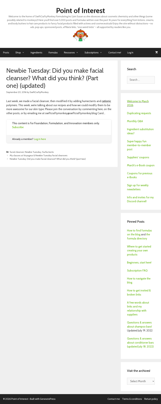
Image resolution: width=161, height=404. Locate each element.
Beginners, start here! (139, 262)
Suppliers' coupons (138, 157)
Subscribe (18, 127)
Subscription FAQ (137, 270)
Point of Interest (80, 10)
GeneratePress (48, 399)
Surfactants (48, 152)
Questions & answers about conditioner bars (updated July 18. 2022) (140, 342)
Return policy (151, 399)
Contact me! (114, 52)
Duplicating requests (139, 113)
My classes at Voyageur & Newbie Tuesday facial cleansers (38, 155)
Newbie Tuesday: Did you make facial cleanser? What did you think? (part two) (48, 158)
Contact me (114, 399)
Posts (6, 52)
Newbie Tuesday (33, 152)
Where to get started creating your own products (139, 250)
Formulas (53, 52)
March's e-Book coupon (141, 165)
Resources (72, 52)
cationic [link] (106, 101)
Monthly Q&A (135, 121)
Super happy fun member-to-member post (139, 145)
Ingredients (36, 52)
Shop (21, 52)
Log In (130, 52)
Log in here (40, 139)
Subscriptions (95, 52)
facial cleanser (17, 152)
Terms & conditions (132, 399)
